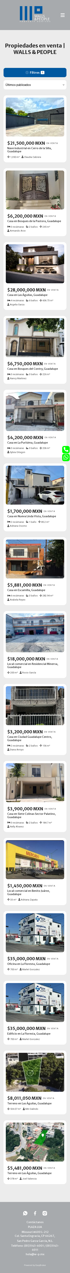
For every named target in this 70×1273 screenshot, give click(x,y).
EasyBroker (40, 1265)
